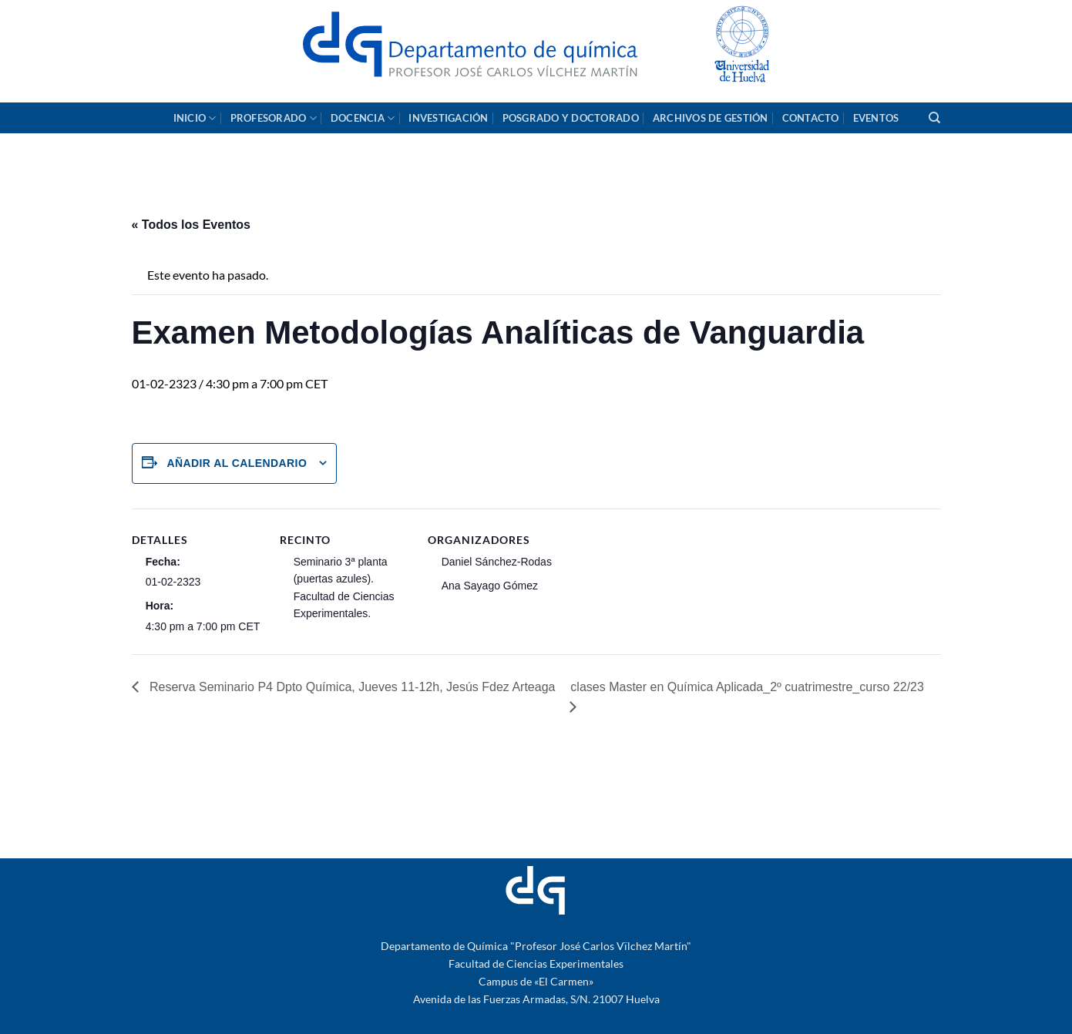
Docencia (363, 118)
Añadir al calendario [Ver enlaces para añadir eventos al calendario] (236, 463)
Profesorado (273, 118)
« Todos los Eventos (191, 224)
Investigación (448, 118)
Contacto (810, 118)
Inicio (195, 118)
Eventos (876, 118)
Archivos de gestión (710, 118)
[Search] (934, 118)
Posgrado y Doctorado (570, 118)
